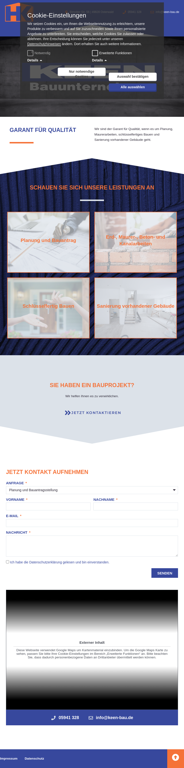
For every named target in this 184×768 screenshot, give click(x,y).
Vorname (15, 499)
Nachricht (17, 532)
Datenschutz (34, 758)
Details (32, 60)
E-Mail (12, 516)
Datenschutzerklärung (45, 562)
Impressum (8, 758)
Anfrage (15, 483)
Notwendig (39, 53)
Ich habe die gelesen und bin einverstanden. (59, 562)
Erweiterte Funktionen (115, 53)
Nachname (104, 499)
